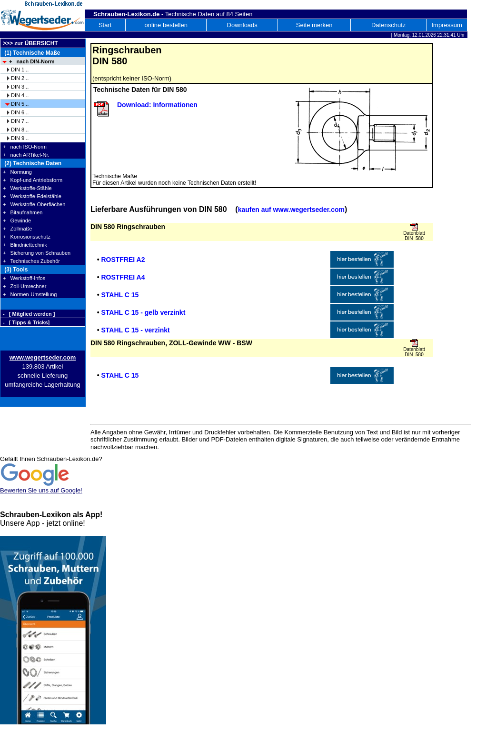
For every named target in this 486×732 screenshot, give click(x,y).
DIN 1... (20, 69)
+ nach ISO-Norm (25, 147)
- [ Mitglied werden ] (29, 314)
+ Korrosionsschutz (26, 237)
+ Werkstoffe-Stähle (27, 188)
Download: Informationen (157, 105)
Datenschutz (388, 25)
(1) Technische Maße (31, 53)
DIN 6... (20, 112)
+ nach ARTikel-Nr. (26, 155)
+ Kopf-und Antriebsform (32, 180)
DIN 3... (20, 87)
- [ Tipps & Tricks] (26, 322)
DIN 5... (20, 104)
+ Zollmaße (17, 228)
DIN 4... (20, 95)
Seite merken (314, 25)
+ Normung (17, 172)
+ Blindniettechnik (25, 245)
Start (105, 25)
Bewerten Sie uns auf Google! (41, 490)
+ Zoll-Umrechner (24, 286)
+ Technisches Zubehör (31, 261)
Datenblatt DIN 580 (414, 236)
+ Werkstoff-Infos (24, 278)
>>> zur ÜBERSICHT (30, 43)
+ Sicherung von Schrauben (36, 253)
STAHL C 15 (120, 295)
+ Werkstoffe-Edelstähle (32, 196)
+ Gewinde (17, 220)
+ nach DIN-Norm (32, 61)
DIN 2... (20, 78)
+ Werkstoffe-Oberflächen (34, 204)
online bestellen (166, 25)
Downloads (242, 25)
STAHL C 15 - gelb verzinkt (143, 312)
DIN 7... (20, 121)
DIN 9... (20, 138)
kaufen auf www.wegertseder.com (291, 209)
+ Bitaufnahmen (22, 212)
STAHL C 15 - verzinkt (135, 330)
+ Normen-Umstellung (30, 294)
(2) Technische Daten (32, 163)
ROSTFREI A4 (123, 277)
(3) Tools (15, 269)
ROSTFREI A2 (123, 259)
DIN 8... (20, 129)
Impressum (446, 25)
